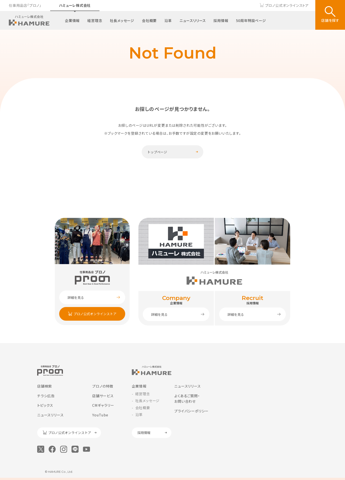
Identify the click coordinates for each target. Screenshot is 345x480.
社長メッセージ (122, 20)
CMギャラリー (103, 405)
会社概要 (149, 20)
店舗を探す (330, 20)
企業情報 (72, 20)
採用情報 (220, 20)
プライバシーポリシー (191, 411)
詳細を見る (76, 297)
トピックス (45, 405)
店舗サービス (103, 395)
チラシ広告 (46, 395)
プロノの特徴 (102, 386)
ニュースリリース (193, 20)
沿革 (168, 20)
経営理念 (94, 20)
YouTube (100, 414)
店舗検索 (44, 386)
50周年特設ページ (251, 20)
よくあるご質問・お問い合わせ (187, 398)
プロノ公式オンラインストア (287, 5)
